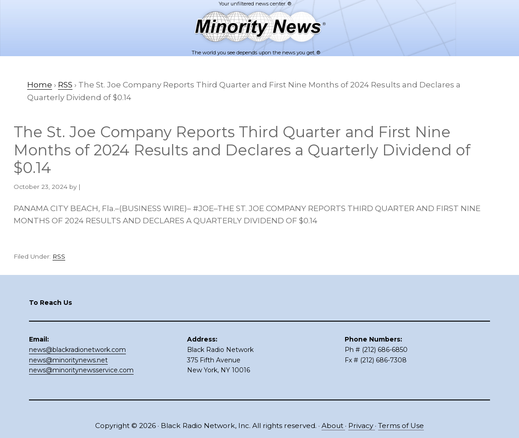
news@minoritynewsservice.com (81, 370)
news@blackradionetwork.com (77, 350)
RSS (59, 256)
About (333, 425)
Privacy (361, 425)
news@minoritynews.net (68, 360)
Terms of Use (401, 425)
